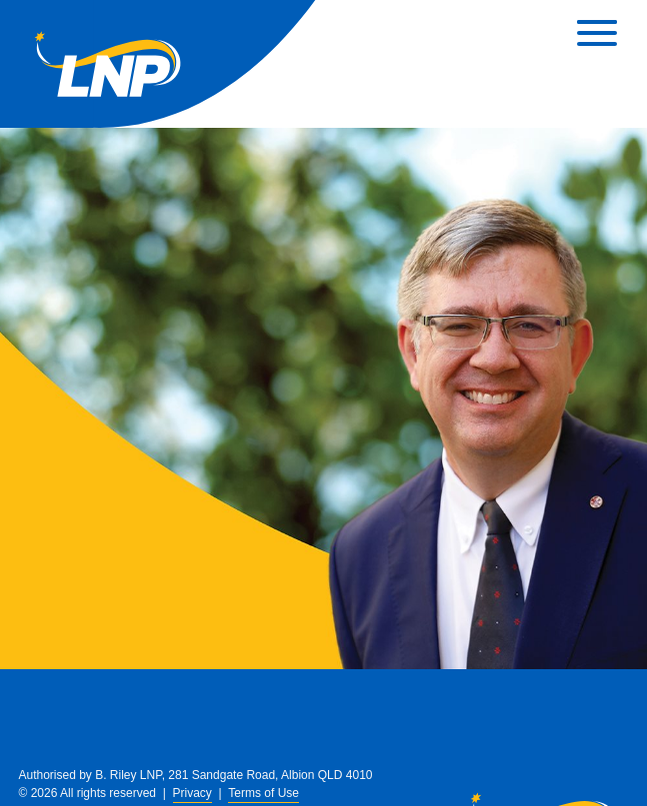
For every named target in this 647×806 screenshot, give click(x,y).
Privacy (192, 793)
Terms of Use (263, 793)
